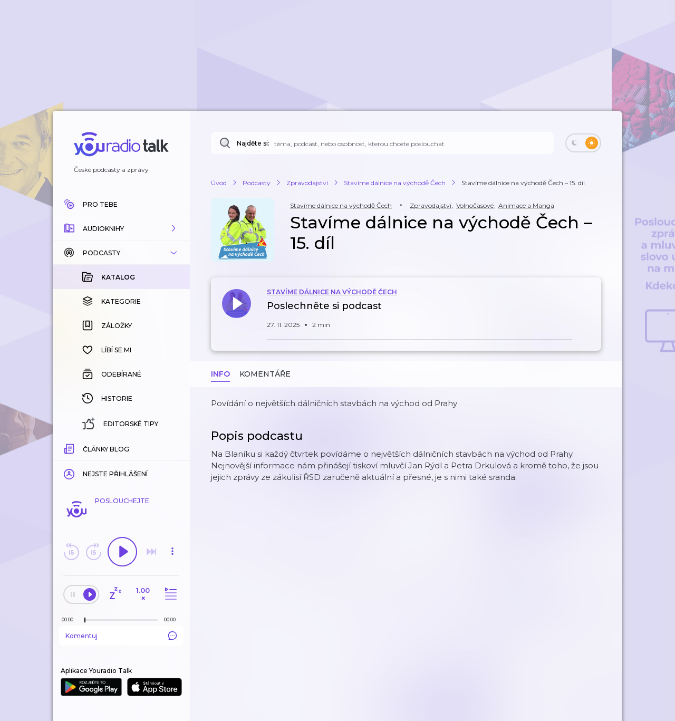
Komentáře (265, 374)
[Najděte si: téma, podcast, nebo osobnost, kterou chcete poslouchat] (382, 143)
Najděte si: (253, 143)
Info (220, 374)
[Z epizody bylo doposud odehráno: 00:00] (70, 619)
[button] (121, 228)
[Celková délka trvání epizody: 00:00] (172, 619)
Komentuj (121, 635)
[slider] (85, 620)
